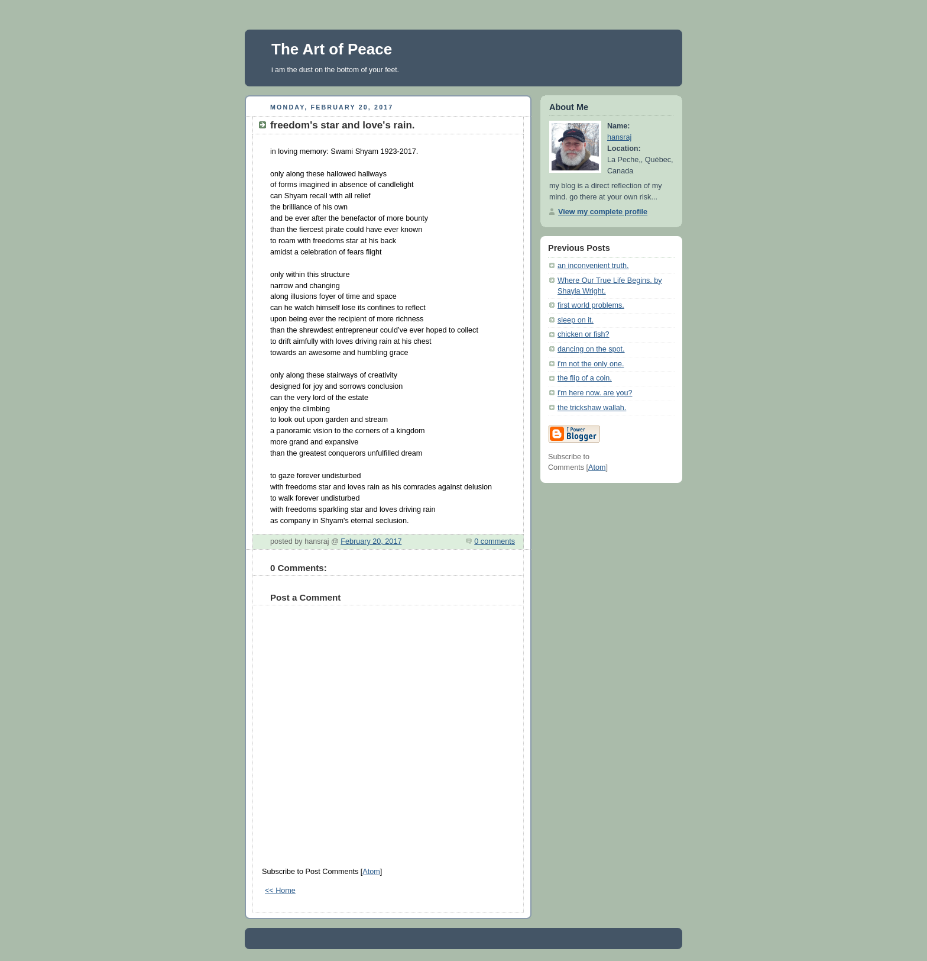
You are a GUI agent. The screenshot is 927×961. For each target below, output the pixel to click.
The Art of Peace (331, 49)
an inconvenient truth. (593, 266)
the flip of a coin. (585, 378)
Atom (371, 872)
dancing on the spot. (591, 349)
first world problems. (591, 305)
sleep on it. (576, 320)
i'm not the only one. (591, 364)
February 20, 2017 (371, 541)
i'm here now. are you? (595, 393)
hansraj (619, 137)
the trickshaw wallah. (592, 408)
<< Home (280, 890)
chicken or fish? (584, 334)
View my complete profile (602, 212)
